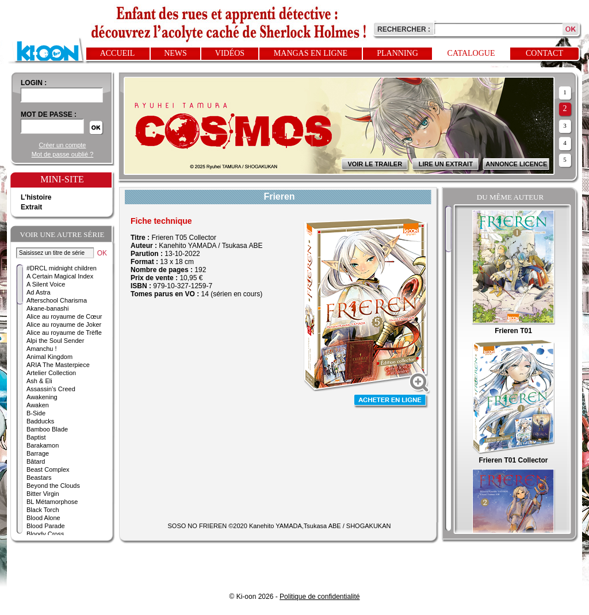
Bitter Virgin (42, 493)
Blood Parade (45, 525)
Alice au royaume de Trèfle (64, 332)
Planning (397, 53)
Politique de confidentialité (319, 597)
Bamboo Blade (47, 429)
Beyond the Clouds (53, 485)
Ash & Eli (39, 380)
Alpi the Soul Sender (55, 340)
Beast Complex (48, 469)
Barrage (37, 453)
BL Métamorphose (52, 501)
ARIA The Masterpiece (58, 364)
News (175, 53)
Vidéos (229, 53)
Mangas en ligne (310, 53)
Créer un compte (62, 145)
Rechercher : (403, 29)
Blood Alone (43, 517)
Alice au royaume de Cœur (64, 316)
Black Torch (42, 509)
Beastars (38, 477)
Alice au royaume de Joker (63, 324)
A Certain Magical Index (59, 276)
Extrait (31, 207)
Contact (544, 53)
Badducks (40, 421)
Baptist (36, 437)
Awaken (37, 405)
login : (34, 83)
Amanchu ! (41, 348)
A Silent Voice (45, 284)
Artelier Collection (51, 372)
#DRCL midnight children (61, 268)
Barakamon (42, 445)
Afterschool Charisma (56, 300)
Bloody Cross (45, 533)
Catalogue (471, 53)
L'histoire (36, 197)
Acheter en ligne (391, 401)
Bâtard (35, 461)
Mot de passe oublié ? (63, 154)
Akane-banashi (47, 308)
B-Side (35, 413)
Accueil (117, 53)
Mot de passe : (49, 114)
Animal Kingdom (49, 356)
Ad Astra (38, 292)
